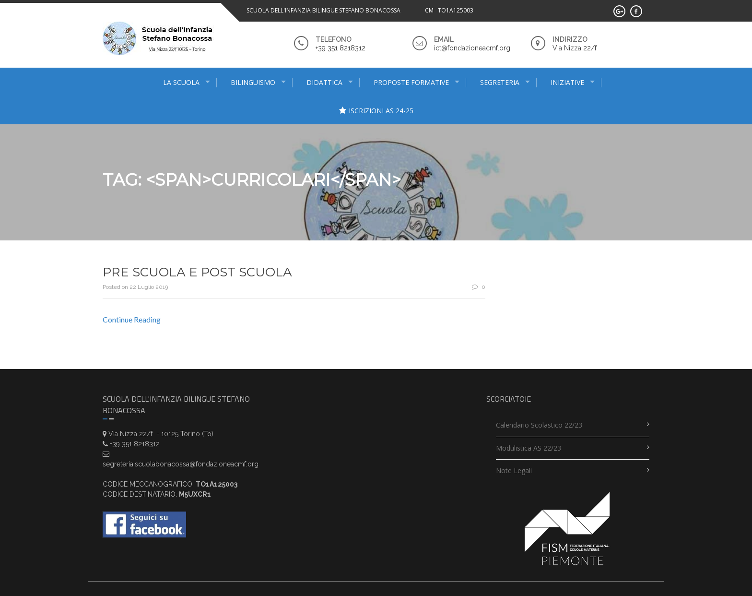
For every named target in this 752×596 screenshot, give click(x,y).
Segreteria (499, 82)
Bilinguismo (253, 82)
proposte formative (411, 82)
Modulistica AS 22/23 (528, 448)
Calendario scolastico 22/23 (539, 424)
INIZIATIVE (567, 82)
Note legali (514, 470)
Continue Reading (132, 319)
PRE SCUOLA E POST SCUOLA (197, 272)
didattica (324, 82)
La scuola (181, 82)
